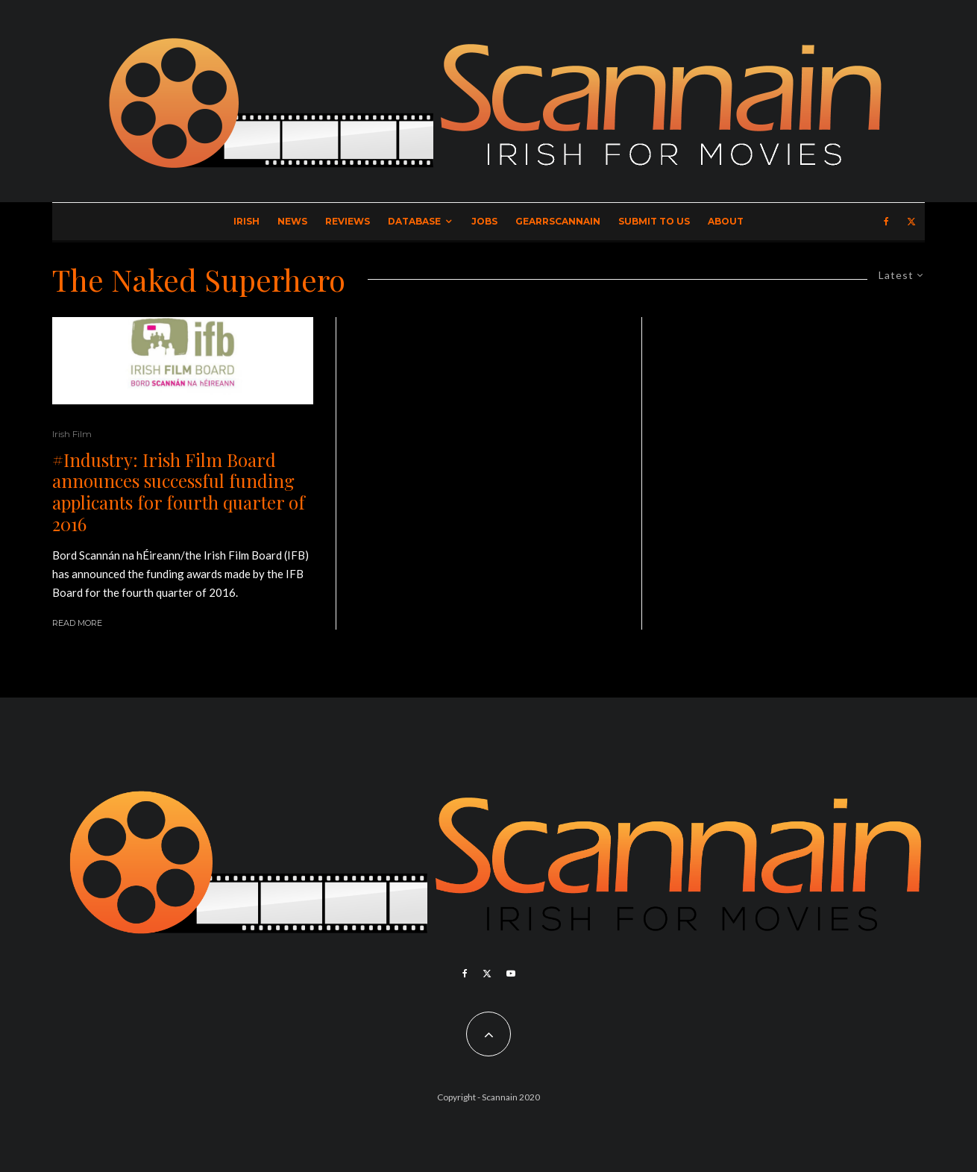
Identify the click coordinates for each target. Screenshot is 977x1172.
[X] (911, 221)
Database (414, 221)
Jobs (484, 221)
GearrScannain (557, 221)
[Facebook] (886, 221)
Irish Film (72, 433)
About (726, 221)
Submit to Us (654, 221)
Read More (77, 623)
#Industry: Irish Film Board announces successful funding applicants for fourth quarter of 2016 (178, 492)
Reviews (347, 221)
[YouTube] (511, 973)
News (292, 221)
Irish (246, 221)
